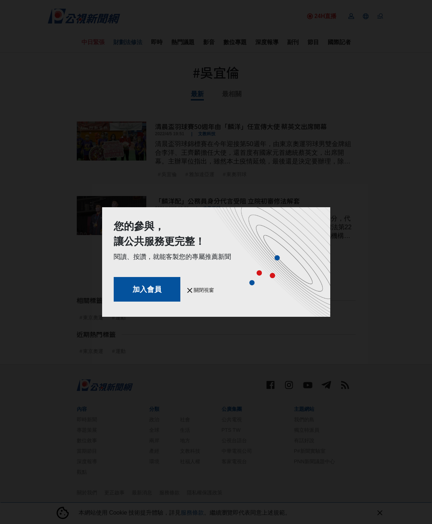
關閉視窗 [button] (200, 290)
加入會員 (147, 289)
